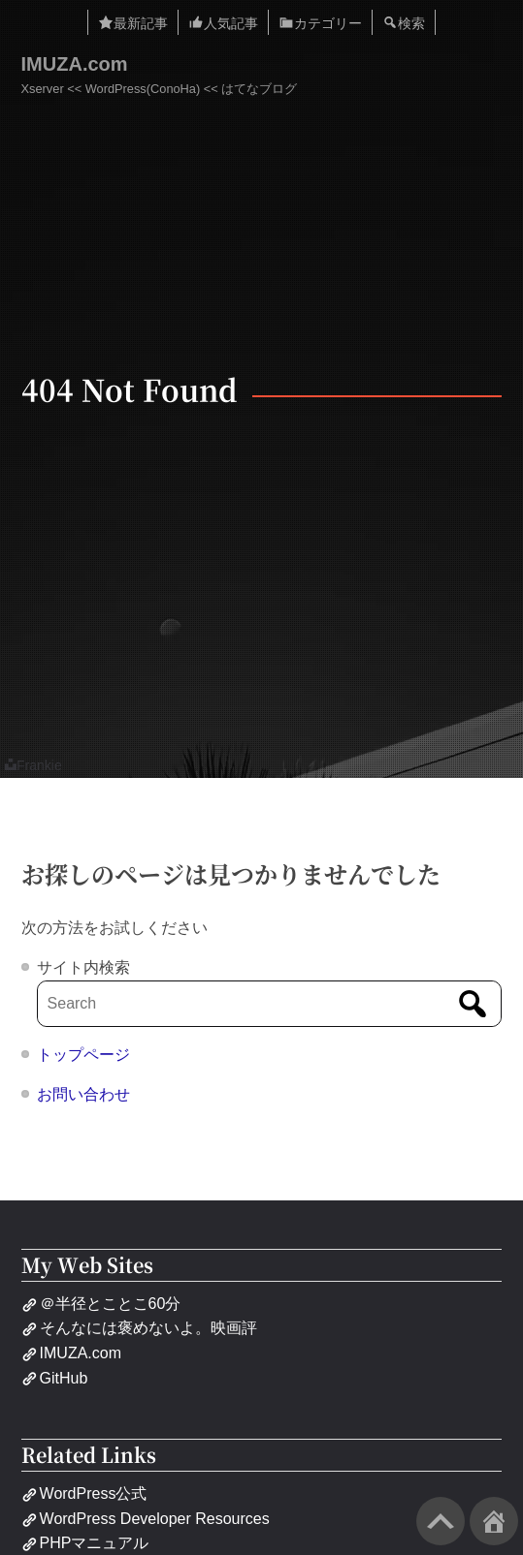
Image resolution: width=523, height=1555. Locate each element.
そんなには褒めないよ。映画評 (139, 1328)
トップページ (83, 1054)
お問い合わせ (83, 1094)
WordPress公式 (84, 1493)
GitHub (54, 1378)
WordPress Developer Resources (145, 1518)
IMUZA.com (74, 64)
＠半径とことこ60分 (101, 1303)
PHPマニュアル (85, 1543)
